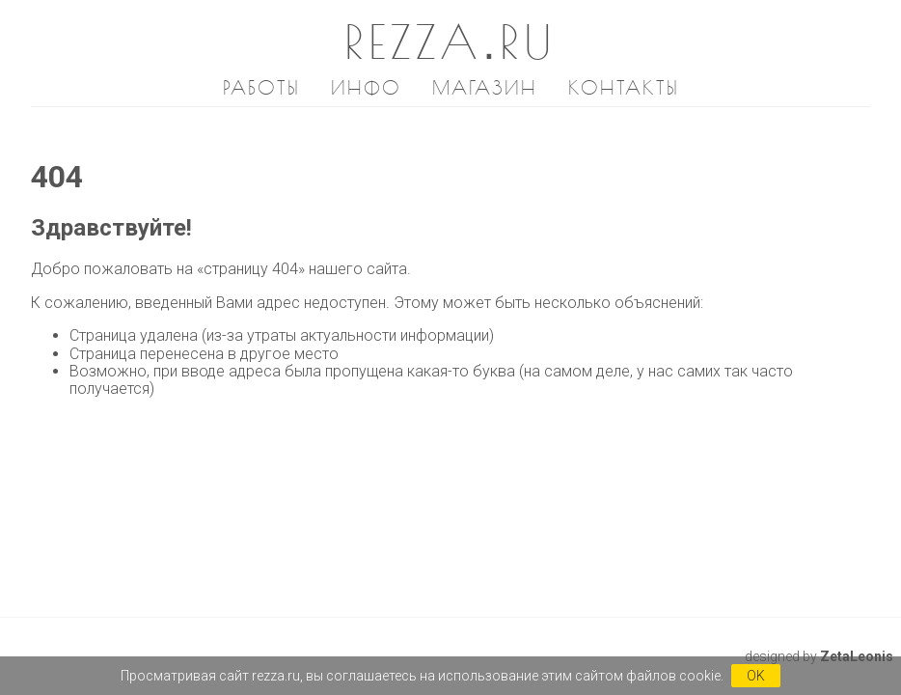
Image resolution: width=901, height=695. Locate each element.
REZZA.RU (450, 41)
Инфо (366, 87)
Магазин (484, 87)
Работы (261, 87)
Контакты (623, 87)
